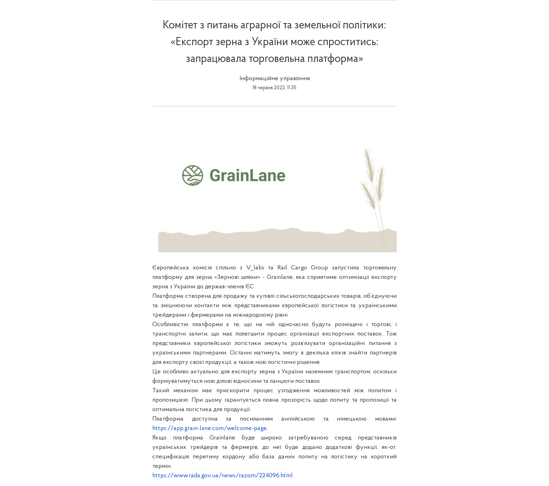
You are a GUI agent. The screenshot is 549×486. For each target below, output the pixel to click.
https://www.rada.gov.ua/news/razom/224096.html (222, 475)
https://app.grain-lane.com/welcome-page (209, 428)
